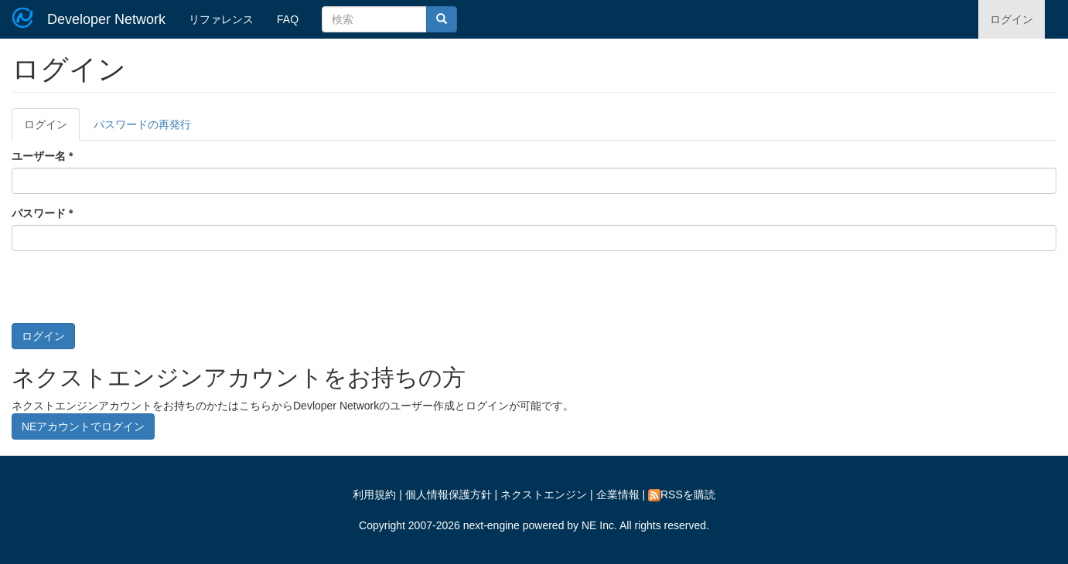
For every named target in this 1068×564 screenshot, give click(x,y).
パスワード (42, 213)
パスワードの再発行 (142, 124)
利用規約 (374, 494)
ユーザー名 (42, 156)
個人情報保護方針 (448, 494)
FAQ (288, 19)
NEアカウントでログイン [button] (83, 426)
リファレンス (221, 19)
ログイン (1011, 19)
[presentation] (129, 293)
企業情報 (618, 494)
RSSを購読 (681, 494)
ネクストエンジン (543, 494)
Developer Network (106, 19)
